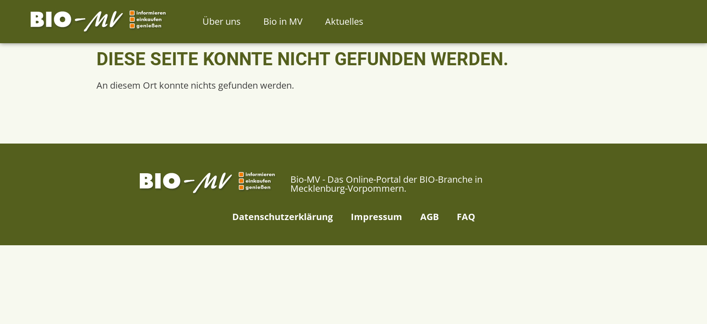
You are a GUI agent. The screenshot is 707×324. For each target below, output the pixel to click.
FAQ (466, 217)
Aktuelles (344, 21)
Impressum (376, 217)
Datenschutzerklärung (282, 217)
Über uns (221, 21)
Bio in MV (283, 21)
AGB (429, 217)
